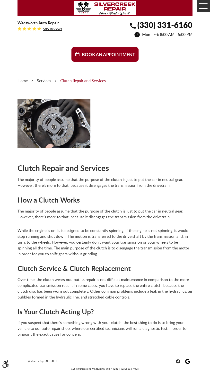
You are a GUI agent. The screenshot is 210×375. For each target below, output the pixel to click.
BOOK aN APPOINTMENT (108, 54)
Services (44, 80)
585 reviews (52, 29)
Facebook (178, 361)
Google (187, 361)
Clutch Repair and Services (83, 80)
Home (23, 80)
